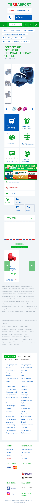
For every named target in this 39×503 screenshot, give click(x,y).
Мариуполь (28, 329)
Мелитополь (16, 342)
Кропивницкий (6, 336)
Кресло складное (26, 378)
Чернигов (24, 331)
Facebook (11, 488)
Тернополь (24, 339)
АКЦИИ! (11, 11)
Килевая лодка (10, 416)
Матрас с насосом (26, 419)
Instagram (11, 493)
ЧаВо (17, 359)
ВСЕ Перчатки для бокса (19, 247)
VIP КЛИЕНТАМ (26, 452)
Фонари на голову (11, 373)
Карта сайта (29, 500)
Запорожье (5, 329)
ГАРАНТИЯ (9, 455)
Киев (3, 326)
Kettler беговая (10, 370)
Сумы (10, 334)
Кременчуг (5, 339)
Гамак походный (11, 403)
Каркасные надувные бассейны (24, 389)
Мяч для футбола (26, 365)
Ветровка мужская (11, 433)
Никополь (24, 342)
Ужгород (4, 344)
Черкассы (31, 331)
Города (19, 356)
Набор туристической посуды (25, 408)
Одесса (15, 326)
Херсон (11, 331)
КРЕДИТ (9, 458)
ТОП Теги (27, 356)
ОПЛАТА (9, 452)
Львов (26, 326)
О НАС (23, 455)
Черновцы (26, 336)
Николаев (20, 329)
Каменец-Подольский (14, 344)
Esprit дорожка (25, 433)
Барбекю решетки (26, 400)
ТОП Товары (9, 359)
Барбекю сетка (25, 403)
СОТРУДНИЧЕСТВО (27, 449)
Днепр (21, 326)
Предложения (25, 359)
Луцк (10, 342)
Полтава (17, 331)
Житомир (4, 334)
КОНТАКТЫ (25, 458)
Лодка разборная (26, 416)
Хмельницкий (18, 334)
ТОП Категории (10, 356)
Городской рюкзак (26, 414)
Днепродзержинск (17, 336)
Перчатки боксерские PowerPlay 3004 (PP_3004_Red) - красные (11, 270)
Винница (4, 331)
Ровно (25, 334)
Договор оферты (19, 502)
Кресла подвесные (11, 397)
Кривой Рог (13, 329)
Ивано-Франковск (14, 339)
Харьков (9, 326)
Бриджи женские (11, 430)
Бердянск (32, 342)
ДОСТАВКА (10, 449)
